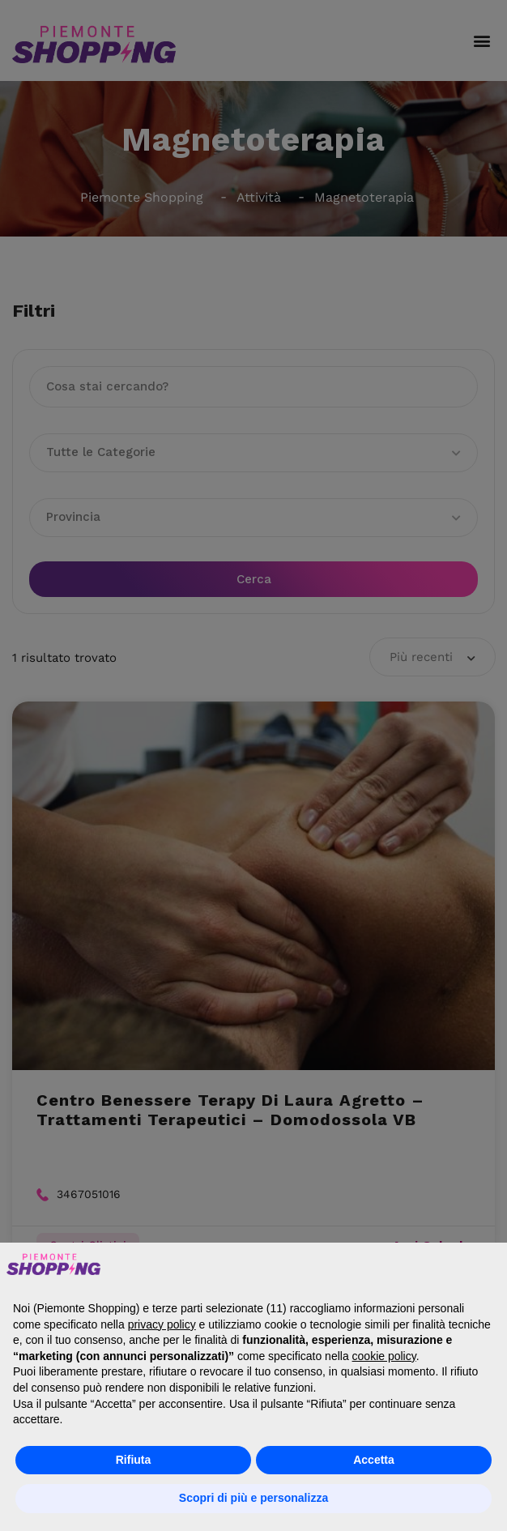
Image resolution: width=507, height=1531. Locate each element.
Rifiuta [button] (133, 1459)
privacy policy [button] (162, 1324)
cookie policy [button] (384, 1356)
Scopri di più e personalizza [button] (253, 1497)
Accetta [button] (373, 1459)
